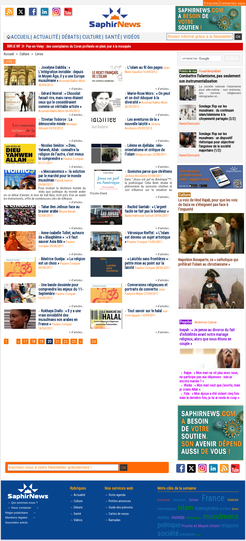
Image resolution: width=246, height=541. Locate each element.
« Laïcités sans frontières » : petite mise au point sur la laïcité (148, 266)
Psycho (186, 321)
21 (60, 344)
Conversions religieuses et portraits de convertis (147, 290)
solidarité (183, 529)
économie (163, 497)
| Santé (111, 37)
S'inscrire (211, 3)
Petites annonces (118, 500)
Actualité (78, 493)
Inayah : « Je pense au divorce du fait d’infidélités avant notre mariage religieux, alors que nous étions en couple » (208, 336)
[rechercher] (201, 59)
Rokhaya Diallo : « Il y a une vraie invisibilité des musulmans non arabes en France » (60, 320)
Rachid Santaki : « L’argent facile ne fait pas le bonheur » (148, 212)
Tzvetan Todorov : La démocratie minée (55, 123)
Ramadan (113, 519)
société (166, 528)
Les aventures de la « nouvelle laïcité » (143, 123)
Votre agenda (116, 493)
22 (68, 344)
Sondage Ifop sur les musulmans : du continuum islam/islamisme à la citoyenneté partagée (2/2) (217, 112)
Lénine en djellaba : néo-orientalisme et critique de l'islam (145, 151)
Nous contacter (19, 506)
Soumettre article (20, 519)
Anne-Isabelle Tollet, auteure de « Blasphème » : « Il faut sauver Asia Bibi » (60, 240)
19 (43, 344)
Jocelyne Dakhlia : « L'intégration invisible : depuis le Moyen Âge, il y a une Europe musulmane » (61, 74)
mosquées (195, 514)
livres (235, 506)
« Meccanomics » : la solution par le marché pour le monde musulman (61, 178)
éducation (180, 497)
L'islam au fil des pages (145, 67)
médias (163, 513)
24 (98, 344)
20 (51, 344)
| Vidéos (130, 37)
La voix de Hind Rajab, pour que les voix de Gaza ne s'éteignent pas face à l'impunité (208, 204)
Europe (194, 498)
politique (168, 520)
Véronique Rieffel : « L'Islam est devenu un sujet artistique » (148, 240)
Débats (77, 506)
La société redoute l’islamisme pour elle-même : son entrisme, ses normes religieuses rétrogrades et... (220, 89)
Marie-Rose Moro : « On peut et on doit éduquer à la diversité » (148, 99)
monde (178, 513)
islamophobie (206, 505)
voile (193, 529)
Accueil (20, 37)
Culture (24, 54)
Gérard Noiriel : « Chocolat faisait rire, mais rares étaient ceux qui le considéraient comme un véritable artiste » (61, 101)
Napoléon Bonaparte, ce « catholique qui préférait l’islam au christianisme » (209, 261)
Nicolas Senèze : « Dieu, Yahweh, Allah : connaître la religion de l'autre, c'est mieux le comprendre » (61, 154)
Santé (76, 512)
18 (34, 344)
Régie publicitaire (22, 509)
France (213, 496)
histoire (234, 498)
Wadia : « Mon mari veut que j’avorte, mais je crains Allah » (206, 387)
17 (26, 344)
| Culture (91, 37)
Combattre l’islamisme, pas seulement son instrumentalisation (208, 78)
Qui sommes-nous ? (22, 501)
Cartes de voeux (118, 512)
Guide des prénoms (120, 506)
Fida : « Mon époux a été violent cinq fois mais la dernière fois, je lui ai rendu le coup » (209, 395)
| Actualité (44, 37)
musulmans (222, 512)
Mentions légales (20, 514)
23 (77, 344)
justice (224, 505)
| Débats (69, 37)
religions (231, 521)
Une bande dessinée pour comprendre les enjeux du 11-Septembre (61, 292)
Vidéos (76, 519)
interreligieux (165, 506)
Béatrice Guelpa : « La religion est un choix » (56, 264)
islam (185, 504)
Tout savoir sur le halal (145, 313)
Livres (39, 54)
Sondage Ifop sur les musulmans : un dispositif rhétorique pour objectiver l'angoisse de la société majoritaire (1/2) (217, 142)
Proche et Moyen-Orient (201, 521)
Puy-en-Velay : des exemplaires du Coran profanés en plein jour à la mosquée (78, 46)
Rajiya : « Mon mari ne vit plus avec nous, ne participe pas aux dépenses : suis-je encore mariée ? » (209, 377)
